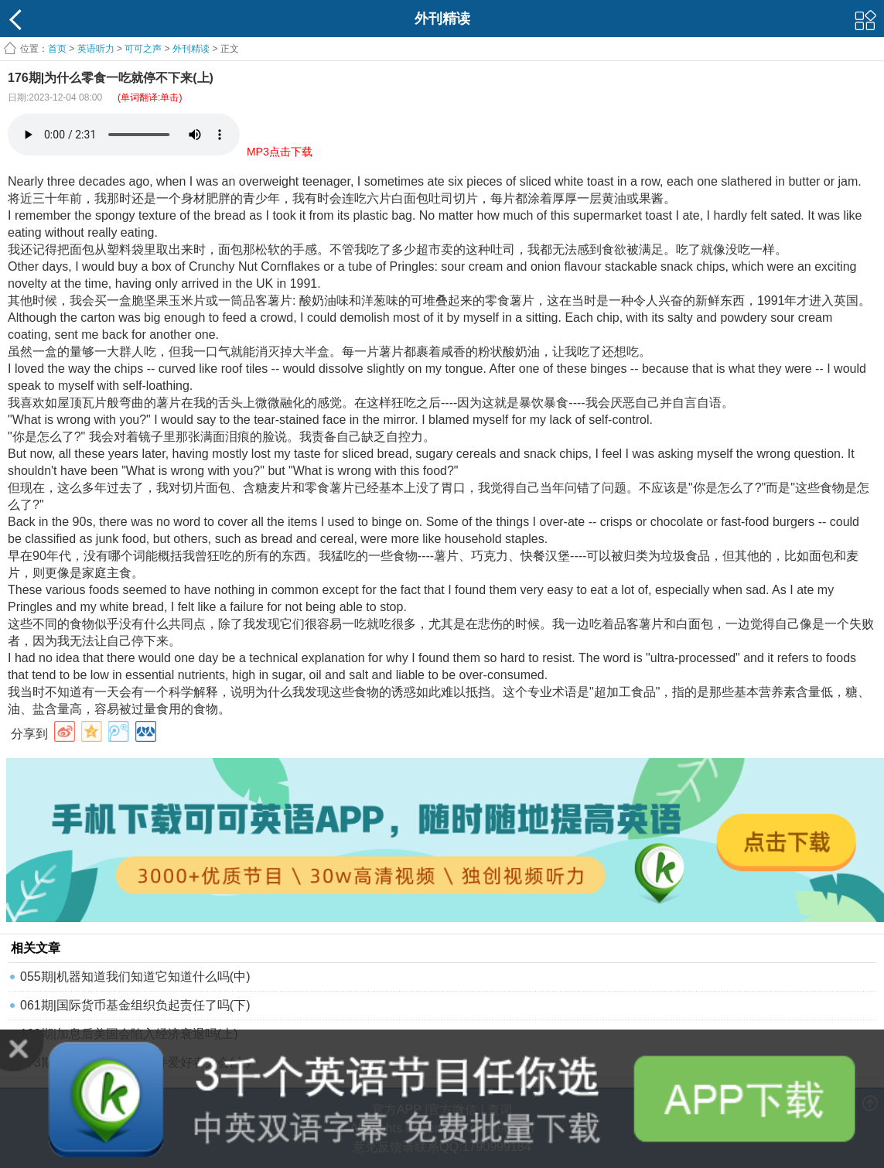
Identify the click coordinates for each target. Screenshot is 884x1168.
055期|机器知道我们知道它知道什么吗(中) (135, 976)
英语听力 (95, 48)
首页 (57, 48)
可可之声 (143, 48)
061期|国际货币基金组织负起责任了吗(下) (135, 1005)
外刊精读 (191, 48)
